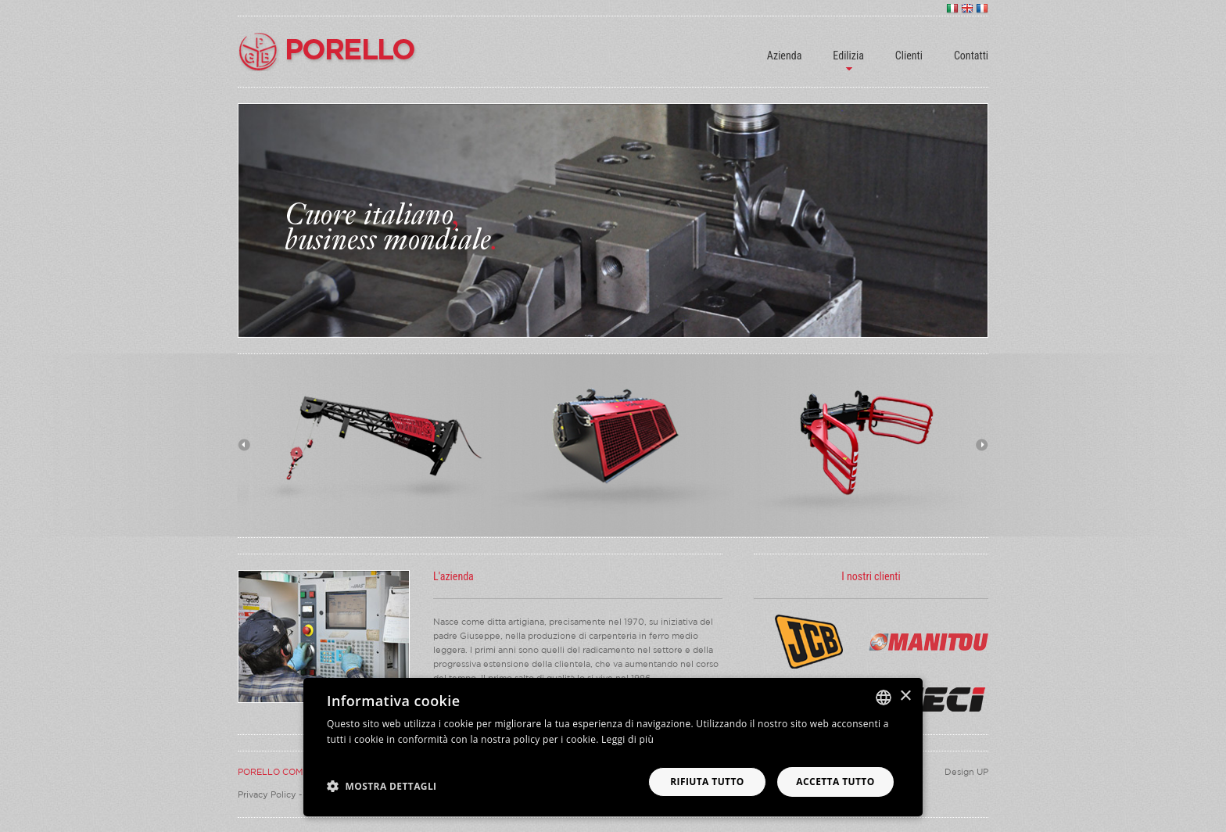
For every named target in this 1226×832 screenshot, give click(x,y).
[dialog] (613, 747)
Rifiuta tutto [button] (707, 781)
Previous (244, 445)
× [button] (905, 696)
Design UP (966, 771)
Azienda (784, 55)
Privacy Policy (267, 794)
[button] (382, 785)
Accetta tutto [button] (835, 781)
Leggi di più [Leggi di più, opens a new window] (627, 739)
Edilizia (848, 55)
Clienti (909, 55)
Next (982, 445)
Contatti (971, 55)
